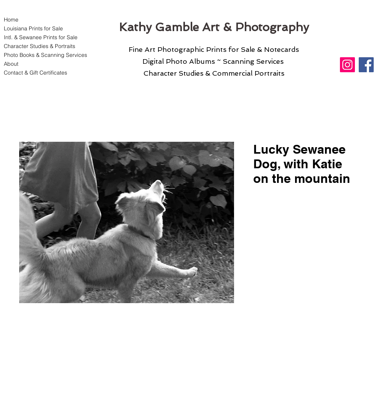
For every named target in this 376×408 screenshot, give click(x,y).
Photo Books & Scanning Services (41, 54)
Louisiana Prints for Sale (33, 28)
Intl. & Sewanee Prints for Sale (41, 37)
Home (11, 19)
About (11, 63)
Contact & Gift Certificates (35, 72)
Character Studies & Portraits (39, 46)
